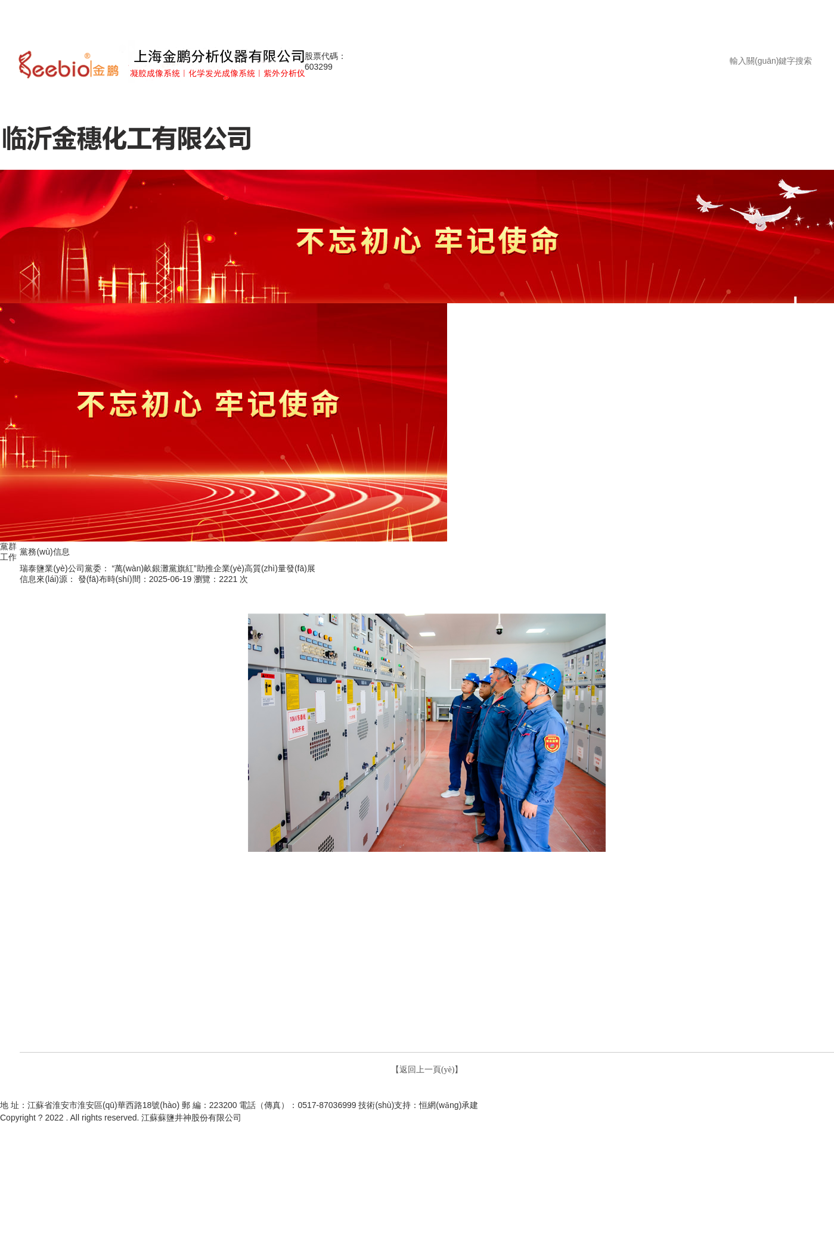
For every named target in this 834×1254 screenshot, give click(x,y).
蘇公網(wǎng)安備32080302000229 (404, 1117)
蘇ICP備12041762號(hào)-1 (292, 1117)
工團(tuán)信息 (10, 627)
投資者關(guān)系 (358, 1092)
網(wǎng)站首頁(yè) (243, 1092)
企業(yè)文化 (603, 1092)
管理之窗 (529, 1092)
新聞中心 (407, 1092)
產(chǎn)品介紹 (485, 1092)
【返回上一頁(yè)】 (427, 1069)
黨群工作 (562, 1092)
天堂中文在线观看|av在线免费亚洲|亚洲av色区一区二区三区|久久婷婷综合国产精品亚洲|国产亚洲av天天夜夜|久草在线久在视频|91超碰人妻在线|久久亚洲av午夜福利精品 (309, 12)
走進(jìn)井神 (303, 1092)
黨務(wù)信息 (8, 584)
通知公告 (440, 1092)
